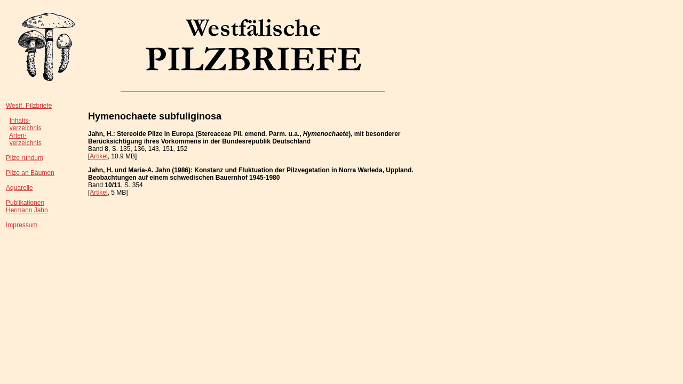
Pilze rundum (24, 158)
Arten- (18, 135)
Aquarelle (19, 187)
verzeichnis (26, 128)
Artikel (98, 156)
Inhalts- (20, 120)
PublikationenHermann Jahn (27, 206)
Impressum (21, 225)
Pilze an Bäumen (30, 173)
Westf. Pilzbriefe (29, 105)
